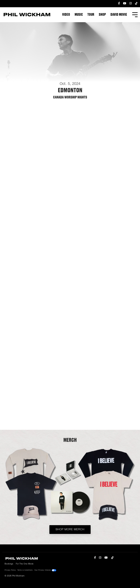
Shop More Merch (70, 529)
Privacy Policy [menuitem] (10, 570)
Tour (90, 14)
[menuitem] (117, 3)
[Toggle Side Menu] (135, 14)
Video (66, 14)
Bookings (9, 564)
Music (79, 14)
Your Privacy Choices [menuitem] (45, 570)
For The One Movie (25, 564)
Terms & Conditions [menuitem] (25, 570)
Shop (102, 14)
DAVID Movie (118, 14)
